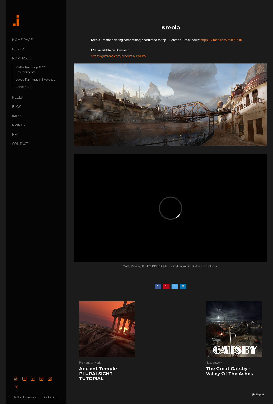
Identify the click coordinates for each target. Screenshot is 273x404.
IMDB (16, 116)
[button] (258, 394)
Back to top (51, 397)
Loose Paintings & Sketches (35, 79)
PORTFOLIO (22, 58)
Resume (19, 49)
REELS (17, 97)
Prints (18, 125)
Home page (22, 40)
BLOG (17, 107)
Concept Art (24, 87)
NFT (15, 134)
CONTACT (20, 144)
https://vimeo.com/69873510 (221, 40)
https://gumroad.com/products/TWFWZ (119, 56)
